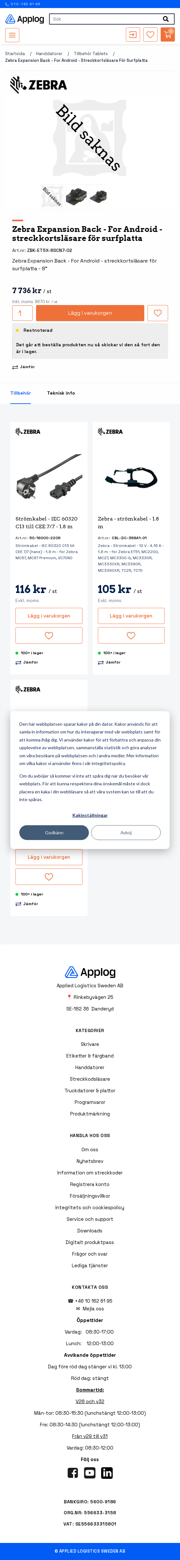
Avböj (126, 832)
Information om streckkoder (90, 1173)
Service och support (90, 1219)
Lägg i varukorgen (90, 313)
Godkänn (54, 832)
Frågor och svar (90, 1254)
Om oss (89, 1149)
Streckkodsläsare (90, 1079)
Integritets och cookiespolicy (89, 1207)
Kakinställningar (90, 815)
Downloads (89, 1231)
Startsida (15, 53)
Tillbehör (20, 393)
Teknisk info (61, 393)
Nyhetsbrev (90, 1161)
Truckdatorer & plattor (89, 1090)
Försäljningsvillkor (90, 1196)
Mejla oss (93, 1309)
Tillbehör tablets (91, 53)
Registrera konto (89, 1184)
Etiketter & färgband (90, 1056)
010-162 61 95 (23, 4)
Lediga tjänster (90, 1265)
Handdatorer (49, 53)
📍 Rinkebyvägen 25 (89, 997)
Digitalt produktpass (90, 1242)
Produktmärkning (90, 1114)
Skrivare (90, 1044)
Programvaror (90, 1102)
